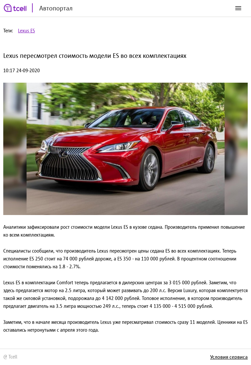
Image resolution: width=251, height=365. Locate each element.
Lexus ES (26, 30)
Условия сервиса (229, 357)
